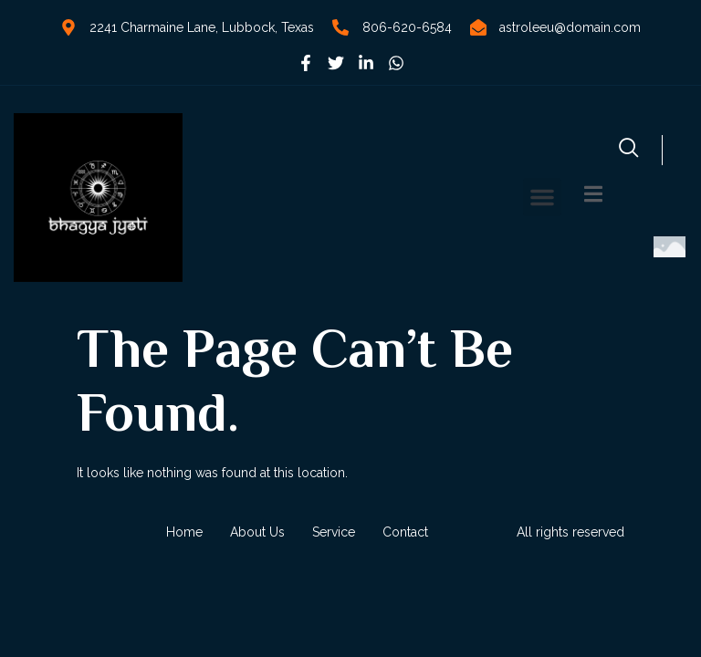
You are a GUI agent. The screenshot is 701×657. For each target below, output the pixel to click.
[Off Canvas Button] (593, 195)
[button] (542, 197)
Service (333, 532)
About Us (257, 532)
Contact (405, 532)
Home (184, 532)
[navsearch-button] (629, 150)
